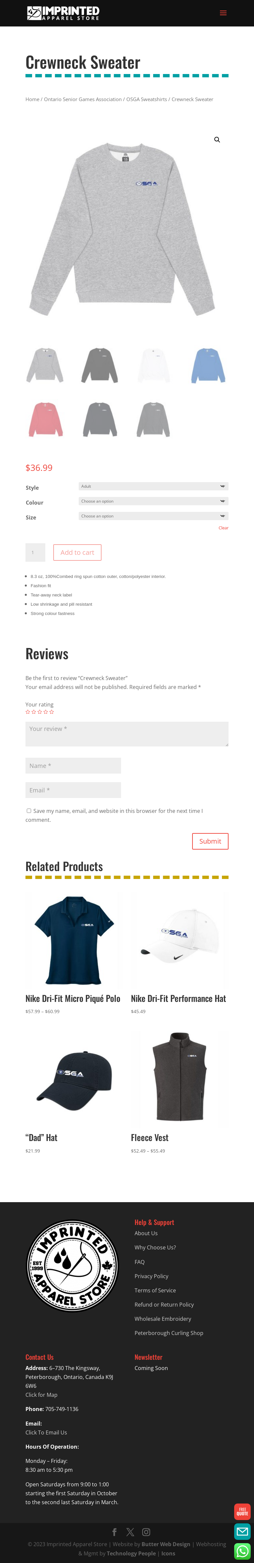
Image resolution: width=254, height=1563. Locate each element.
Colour (34, 502)
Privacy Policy (151, 1276)
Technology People (131, 1553)
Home (32, 99)
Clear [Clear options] (224, 528)
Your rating (39, 704)
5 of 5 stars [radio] (51, 711)
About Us (146, 1233)
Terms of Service (155, 1290)
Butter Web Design (166, 1544)
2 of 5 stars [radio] (33, 711)
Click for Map (41, 1394)
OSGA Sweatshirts (146, 99)
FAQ (140, 1262)
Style (32, 487)
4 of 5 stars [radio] (45, 711)
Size (31, 517)
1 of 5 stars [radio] (27, 711)
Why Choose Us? (155, 1247)
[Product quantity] (35, 552)
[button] (217, 140)
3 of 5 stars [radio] (39, 711)
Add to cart (77, 552)
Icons (168, 1553)
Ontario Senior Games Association (83, 99)
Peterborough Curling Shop (169, 1333)
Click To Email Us (46, 1432)
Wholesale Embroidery (163, 1318)
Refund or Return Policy (164, 1304)
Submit (210, 841)
